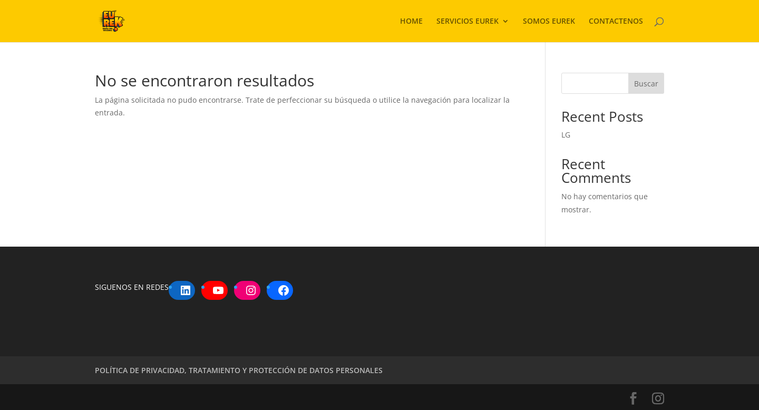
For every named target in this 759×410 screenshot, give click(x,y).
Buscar (646, 84)
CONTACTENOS (616, 21)
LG (565, 135)
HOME (411, 21)
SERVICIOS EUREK (467, 21)
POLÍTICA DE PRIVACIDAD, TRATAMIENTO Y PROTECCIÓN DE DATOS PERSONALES (239, 370)
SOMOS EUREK (549, 21)
